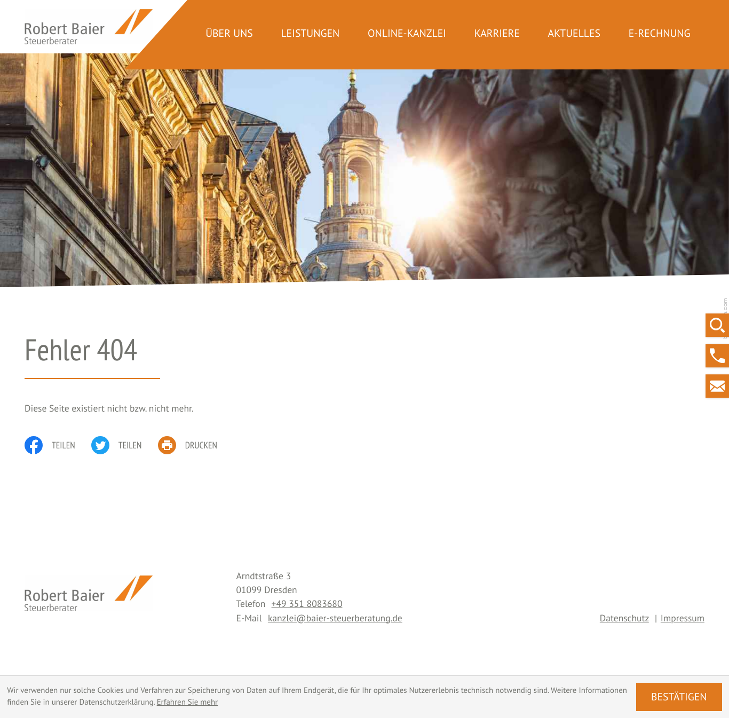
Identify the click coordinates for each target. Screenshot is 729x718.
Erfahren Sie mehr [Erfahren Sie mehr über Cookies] (187, 702)
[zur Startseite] (89, 27)
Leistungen (310, 33)
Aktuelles (574, 33)
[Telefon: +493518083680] (307, 603)
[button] (717, 355)
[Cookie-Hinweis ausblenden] (679, 697)
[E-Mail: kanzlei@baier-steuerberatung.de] (717, 386)
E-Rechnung (660, 33)
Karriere (497, 33)
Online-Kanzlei (407, 33)
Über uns (229, 33)
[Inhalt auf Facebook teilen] (58, 445)
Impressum (682, 618)
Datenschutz (624, 618)
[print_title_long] (196, 445)
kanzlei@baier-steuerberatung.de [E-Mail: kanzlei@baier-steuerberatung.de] (335, 618)
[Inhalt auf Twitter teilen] (124, 445)
